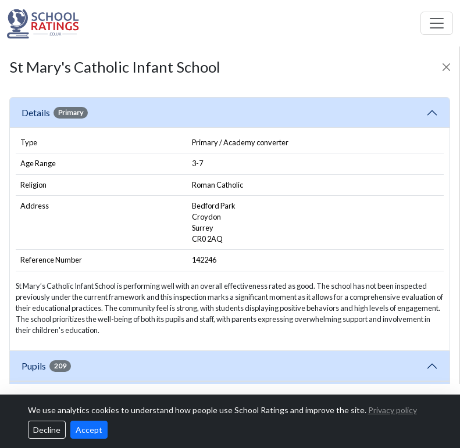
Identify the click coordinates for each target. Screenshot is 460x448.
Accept (89, 430)
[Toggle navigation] (436, 23)
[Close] (446, 67)
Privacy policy (392, 410)
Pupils (46, 366)
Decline (46, 430)
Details (55, 113)
